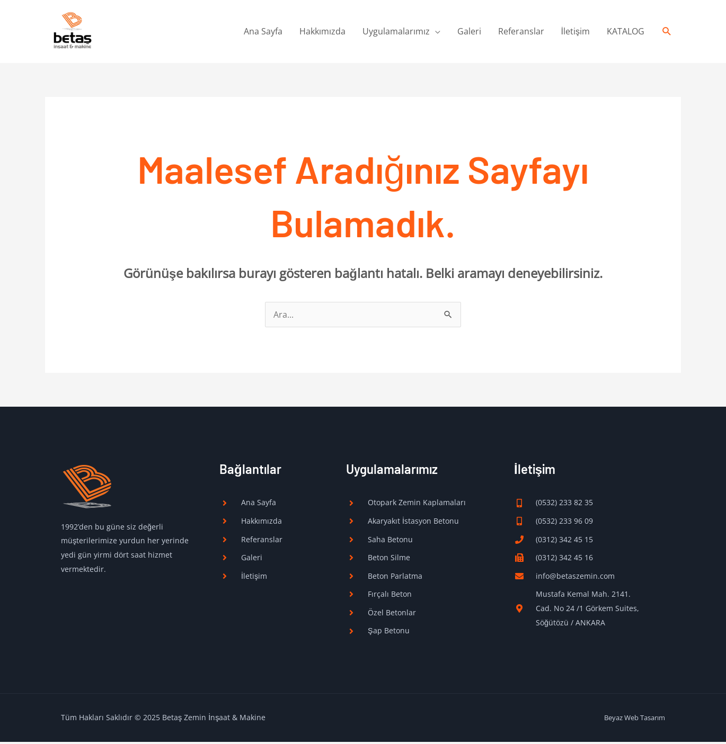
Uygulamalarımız (396, 32)
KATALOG (625, 32)
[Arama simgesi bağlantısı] (666, 32)
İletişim (575, 32)
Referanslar (521, 32)
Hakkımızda (322, 32)
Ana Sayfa (263, 32)
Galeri (469, 32)
